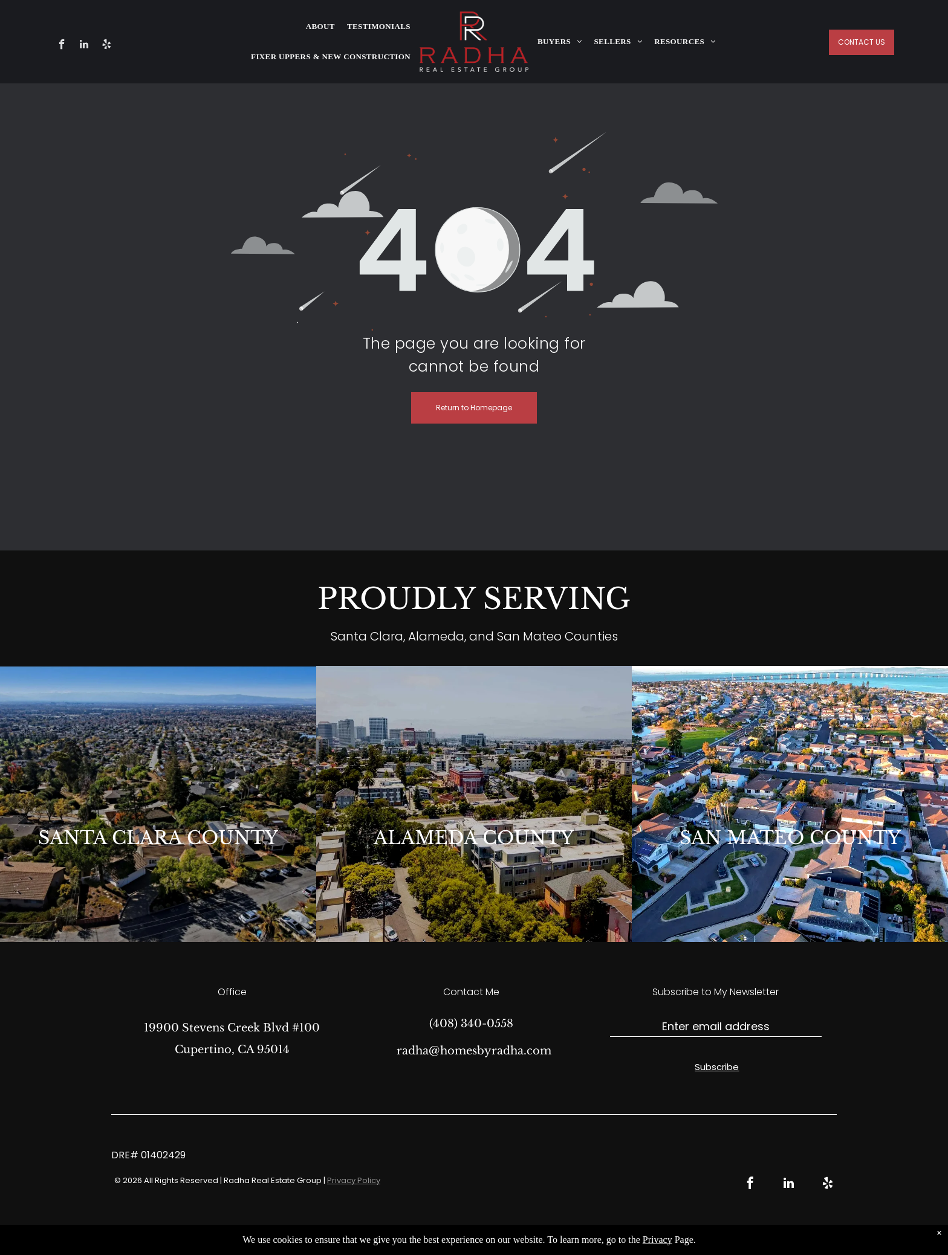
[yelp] (106, 46)
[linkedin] (84, 46)
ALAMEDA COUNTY (474, 838)
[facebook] (62, 46)
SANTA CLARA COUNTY (158, 838)
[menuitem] (320, 26)
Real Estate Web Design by (540, 1237)
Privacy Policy (353, 1180)
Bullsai (608, 1237)
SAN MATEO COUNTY (790, 838)
